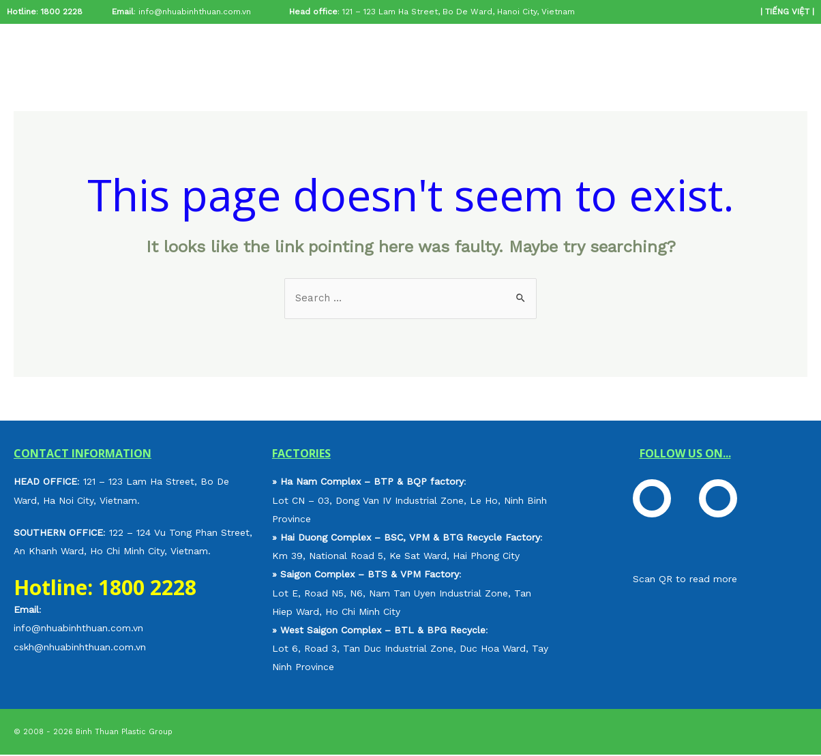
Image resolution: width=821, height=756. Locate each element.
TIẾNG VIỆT (787, 11)
